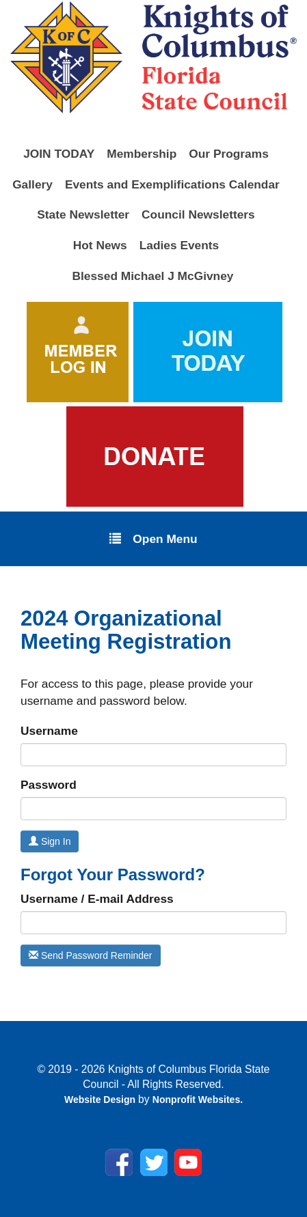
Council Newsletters (198, 214)
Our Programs (229, 153)
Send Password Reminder (90, 955)
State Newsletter (83, 214)
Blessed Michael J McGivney (153, 276)
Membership (141, 153)
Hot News (100, 245)
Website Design (101, 1099)
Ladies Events (179, 245)
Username (49, 731)
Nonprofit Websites (196, 1099)
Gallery (32, 184)
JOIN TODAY (58, 153)
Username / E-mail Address (97, 899)
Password (49, 785)
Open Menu (153, 538)
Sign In (49, 841)
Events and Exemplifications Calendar (172, 184)
